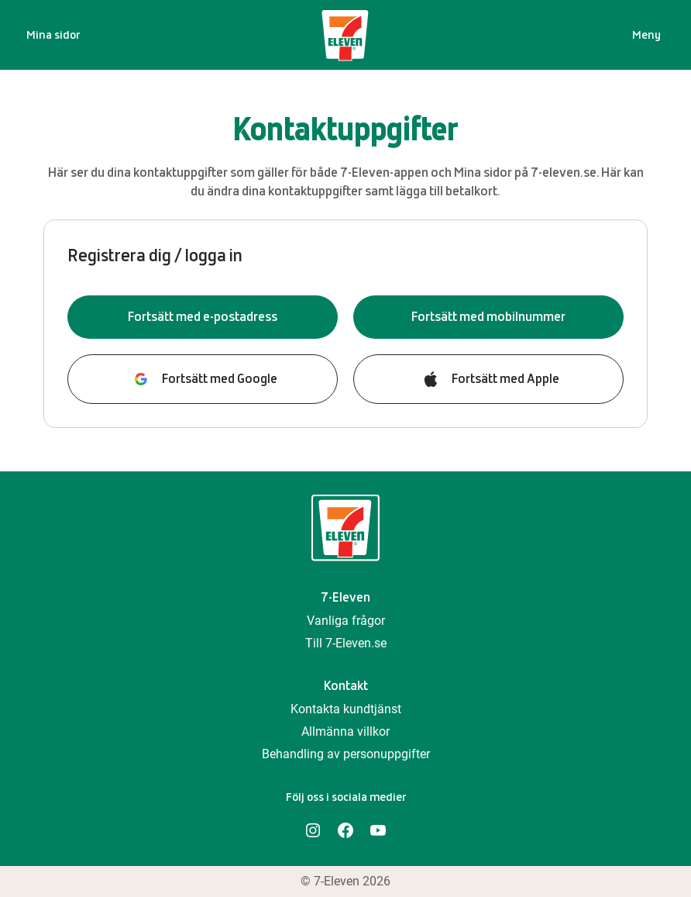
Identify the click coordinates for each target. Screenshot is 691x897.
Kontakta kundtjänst (345, 709)
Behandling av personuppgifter (346, 754)
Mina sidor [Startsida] (53, 35)
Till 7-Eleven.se (346, 643)
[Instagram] (313, 830)
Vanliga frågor (346, 620)
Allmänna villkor (345, 731)
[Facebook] (345, 830)
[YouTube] (378, 830)
